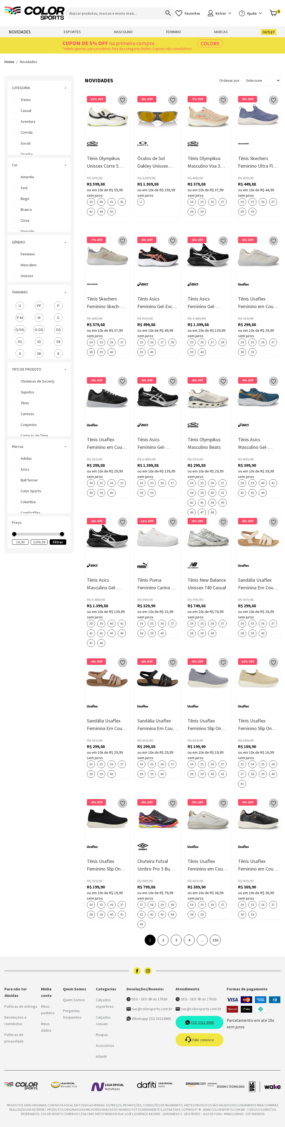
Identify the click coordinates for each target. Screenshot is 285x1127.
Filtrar (58, 542)
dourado (27, 231)
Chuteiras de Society (38, 381)
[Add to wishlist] (123, 100)
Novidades (28, 61)
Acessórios (105, 1045)
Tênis (25, 402)
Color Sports (31, 491)
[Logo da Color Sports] (34, 13)
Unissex (27, 275)
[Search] (165, 13)
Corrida (27, 132)
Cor (39, 165)
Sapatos (27, 392)
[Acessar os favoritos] (187, 13)
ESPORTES (72, 31)
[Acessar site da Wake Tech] (272, 1086)
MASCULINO (123, 31)
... (202, 940)
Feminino (28, 254)
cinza (25, 220)
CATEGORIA (39, 88)
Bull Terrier (29, 480)
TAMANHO (39, 292)
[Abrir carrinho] (275, 13)
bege (25, 198)
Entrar (219, 13)
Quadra (27, 154)
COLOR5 (210, 43)
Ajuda (250, 13)
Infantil (101, 1056)
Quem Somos (74, 999)
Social (25, 143)
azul (24, 187)
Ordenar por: (229, 80)
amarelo (27, 176)
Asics (25, 469)
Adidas (26, 458)
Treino (26, 99)
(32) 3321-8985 (199, 1022)
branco (26, 209)
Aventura (28, 121)
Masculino (29, 264)
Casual (26, 110)
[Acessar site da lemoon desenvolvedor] (238, 1086)
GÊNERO (39, 242)
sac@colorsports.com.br (149, 1008)
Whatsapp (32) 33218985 (148, 1018)
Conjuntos (29, 424)
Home (9, 61)
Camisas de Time (34, 435)
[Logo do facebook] (137, 971)
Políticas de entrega (20, 1006)
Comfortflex (30, 512)
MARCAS (221, 31)
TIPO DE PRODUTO (39, 369)
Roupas (102, 1034)
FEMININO (173, 31)
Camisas (27, 413)
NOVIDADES (20, 32)
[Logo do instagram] (148, 971)
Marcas (39, 446)
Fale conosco (199, 1040)
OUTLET (268, 32)
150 (215, 940)
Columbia (28, 501)
